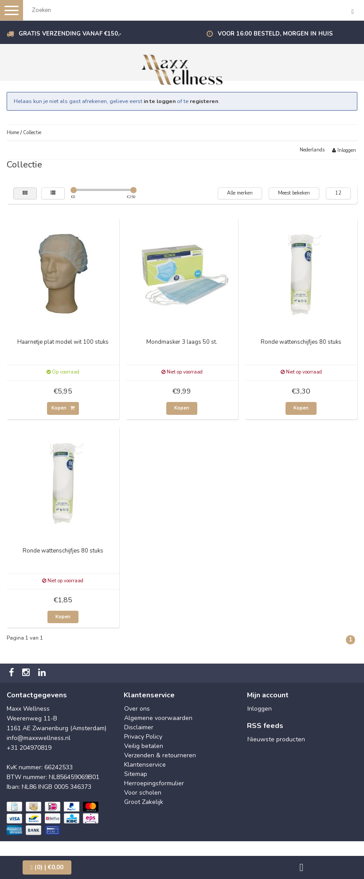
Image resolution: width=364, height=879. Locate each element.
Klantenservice (145, 764)
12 (338, 193)
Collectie (32, 132)
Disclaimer (138, 727)
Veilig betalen (143, 746)
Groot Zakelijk (143, 802)
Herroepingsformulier (154, 783)
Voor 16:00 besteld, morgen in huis (275, 34)
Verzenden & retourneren (160, 755)
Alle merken (240, 193)
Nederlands (312, 150)
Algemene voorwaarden (158, 718)
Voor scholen (142, 792)
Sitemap (135, 774)
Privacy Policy (143, 736)
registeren (204, 101)
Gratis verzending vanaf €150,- (70, 34)
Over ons (137, 708)
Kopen (62, 408)
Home (13, 132)
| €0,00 (47, 867)
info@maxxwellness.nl (38, 738)
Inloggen (344, 150)
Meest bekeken (294, 193)
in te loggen (160, 101)
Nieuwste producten (276, 739)
